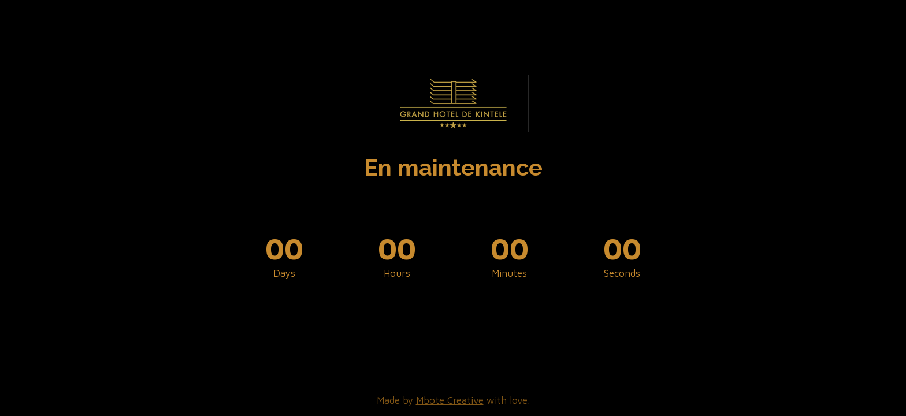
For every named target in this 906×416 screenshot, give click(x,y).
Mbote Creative (450, 400)
